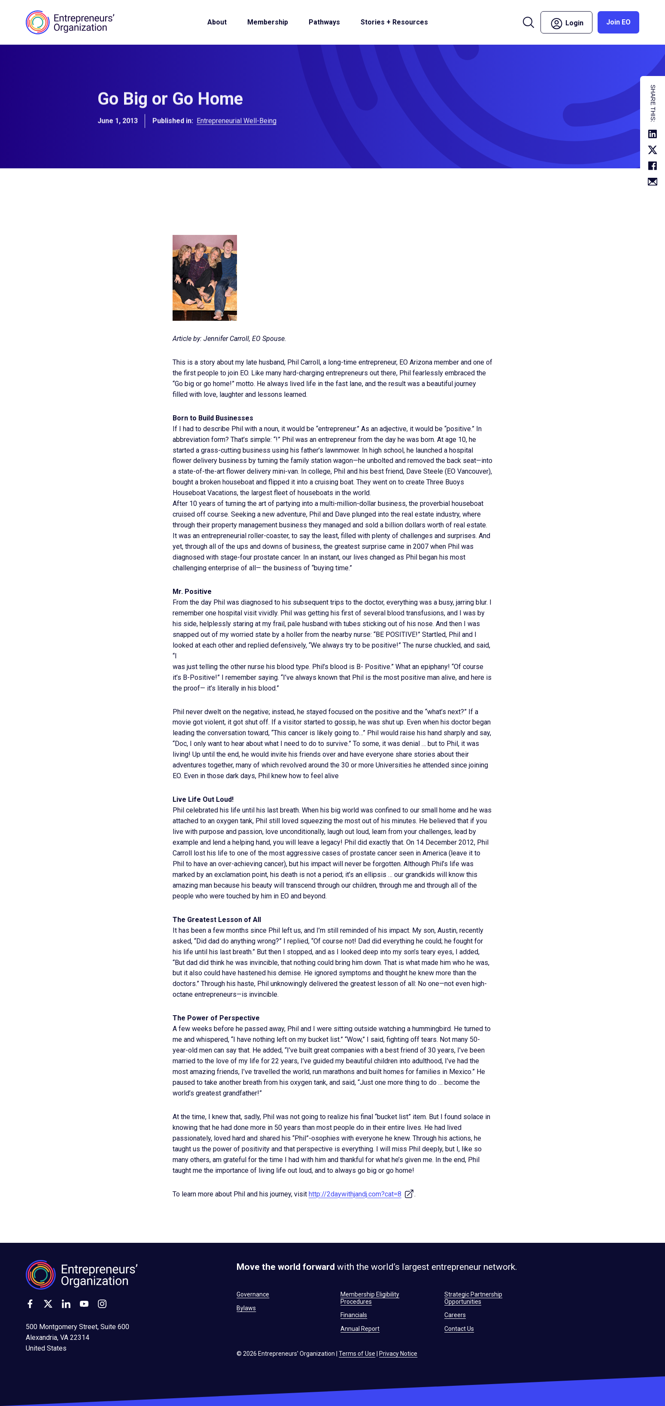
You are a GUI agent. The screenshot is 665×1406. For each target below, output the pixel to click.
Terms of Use (357, 1353)
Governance (253, 1294)
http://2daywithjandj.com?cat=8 (361, 1194)
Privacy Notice (398, 1353)
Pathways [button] (324, 22)
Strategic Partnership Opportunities (473, 1298)
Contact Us (459, 1328)
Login (566, 23)
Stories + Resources (394, 22)
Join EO (618, 22)
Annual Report (360, 1328)
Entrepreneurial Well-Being (236, 127)
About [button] (217, 22)
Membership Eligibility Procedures (369, 1298)
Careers (455, 1315)
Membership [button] (267, 22)
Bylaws (246, 1308)
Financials (353, 1315)
